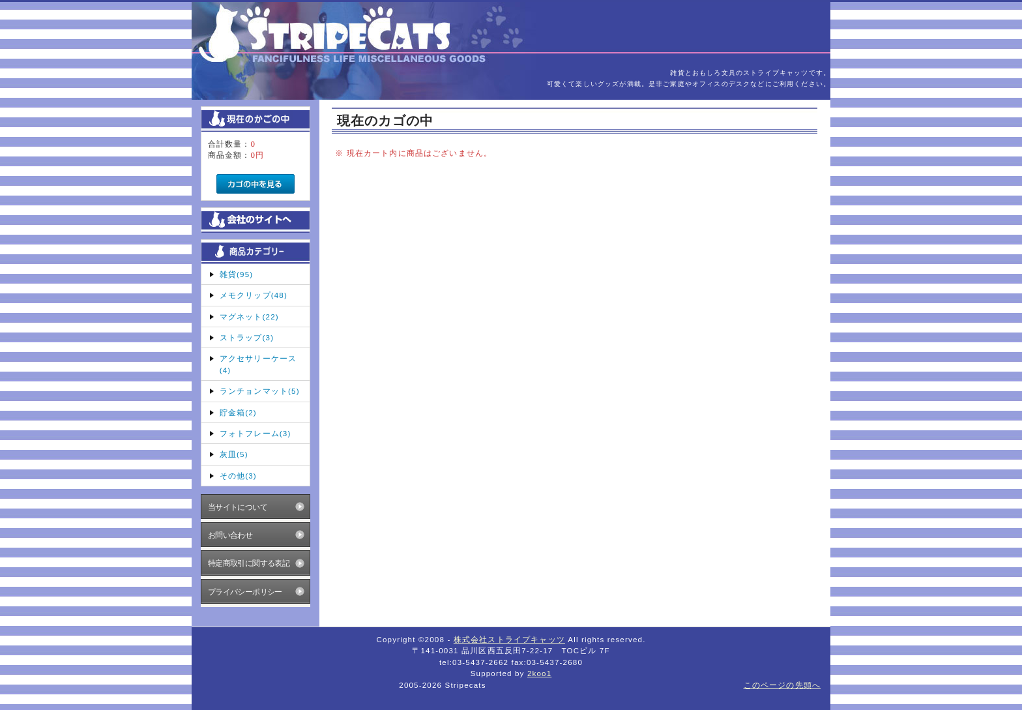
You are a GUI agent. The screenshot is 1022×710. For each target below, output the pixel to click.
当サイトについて (237, 507)
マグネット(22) (249, 316)
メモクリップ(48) (253, 295)
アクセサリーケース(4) (258, 364)
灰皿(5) (234, 454)
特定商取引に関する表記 (249, 563)
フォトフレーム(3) (255, 433)
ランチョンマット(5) (260, 391)
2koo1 (539, 673)
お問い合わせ (230, 535)
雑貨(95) (237, 274)
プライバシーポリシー (245, 591)
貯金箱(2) (238, 412)
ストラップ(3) (247, 337)
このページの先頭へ (782, 685)
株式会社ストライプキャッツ (509, 639)
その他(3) (238, 475)
